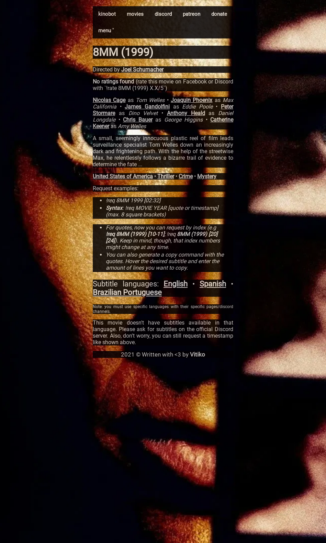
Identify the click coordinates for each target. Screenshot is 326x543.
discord (163, 14)
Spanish (213, 284)
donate (219, 14)
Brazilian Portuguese (127, 292)
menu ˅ (106, 30)
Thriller (165, 176)
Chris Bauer (138, 119)
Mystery (206, 176)
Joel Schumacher (142, 69)
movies (135, 14)
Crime (186, 176)
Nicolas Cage (109, 100)
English (176, 284)
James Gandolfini (147, 106)
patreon (191, 14)
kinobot (107, 14)
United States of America (123, 176)
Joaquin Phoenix (191, 100)
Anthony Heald (186, 113)
